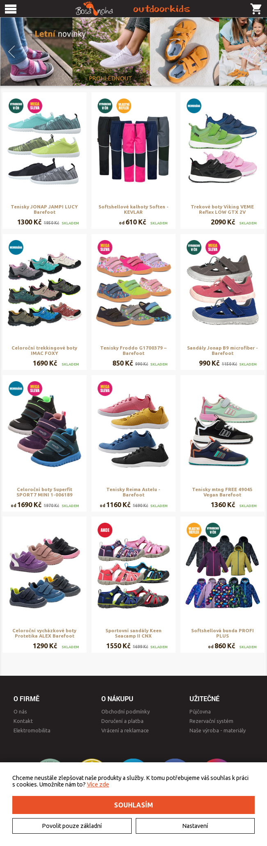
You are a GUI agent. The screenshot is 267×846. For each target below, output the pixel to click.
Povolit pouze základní (72, 826)
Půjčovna (200, 711)
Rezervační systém (211, 721)
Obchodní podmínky (125, 711)
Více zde (98, 784)
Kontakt (23, 721)
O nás (20, 711)
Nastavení (195, 826)
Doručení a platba (122, 721)
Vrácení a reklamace (125, 730)
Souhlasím (133, 805)
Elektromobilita (32, 730)
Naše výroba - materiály (217, 730)
